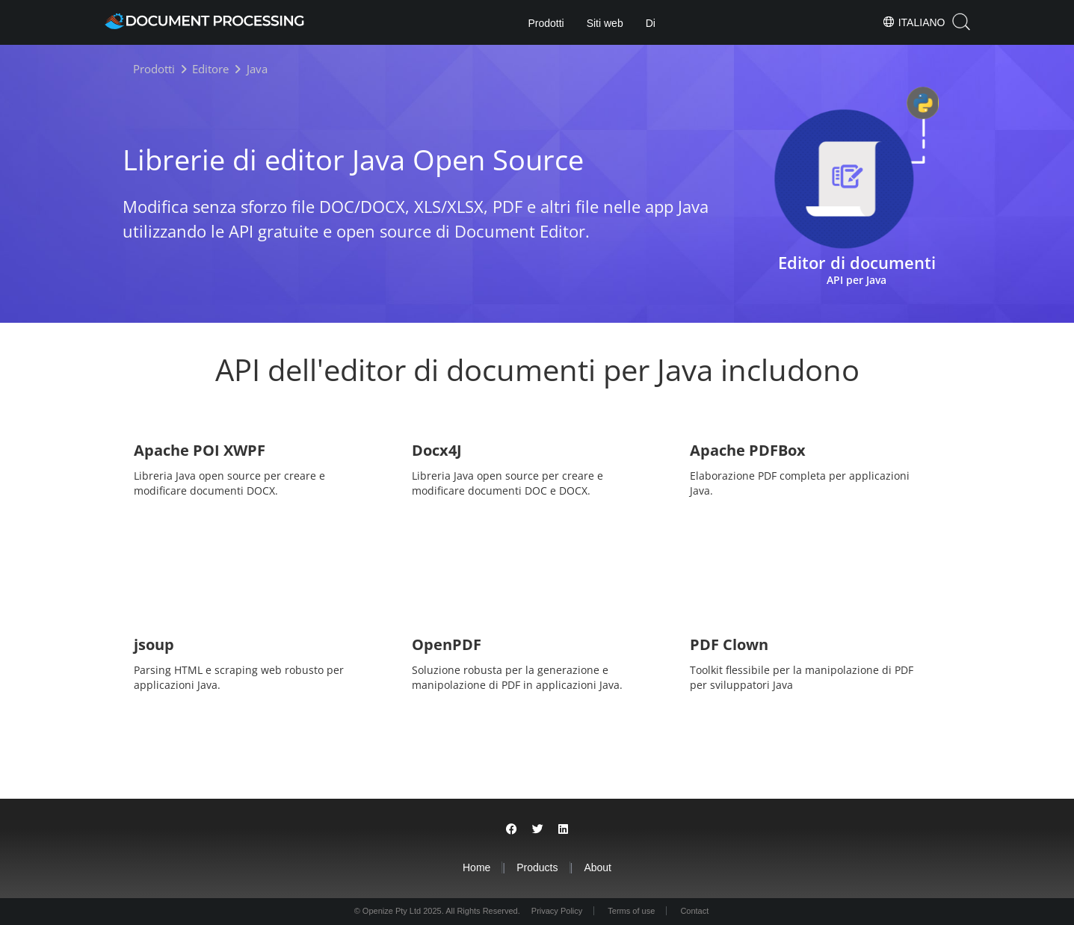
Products (537, 867)
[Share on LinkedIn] (563, 829)
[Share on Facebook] (512, 829)
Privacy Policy (556, 910)
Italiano (913, 21)
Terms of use (631, 910)
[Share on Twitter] (538, 829)
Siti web (605, 23)
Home (476, 867)
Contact (694, 910)
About (597, 867)
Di (650, 23)
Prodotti (546, 23)
